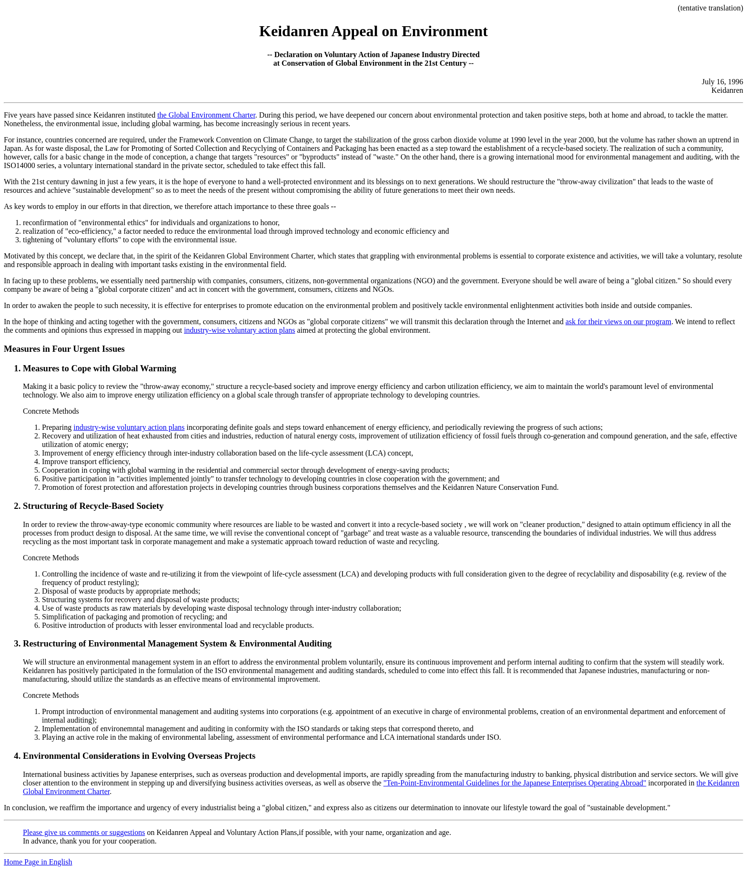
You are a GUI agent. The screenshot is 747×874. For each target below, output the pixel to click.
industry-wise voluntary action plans (239, 330)
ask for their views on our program (618, 322)
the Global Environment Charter (206, 115)
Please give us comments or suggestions (84, 832)
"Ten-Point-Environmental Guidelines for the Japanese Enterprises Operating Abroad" (515, 783)
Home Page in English (38, 862)
